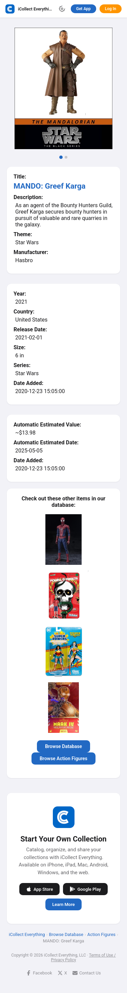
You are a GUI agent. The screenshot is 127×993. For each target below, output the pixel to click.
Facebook (39, 972)
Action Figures (101, 934)
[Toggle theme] (62, 8)
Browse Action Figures (63, 758)
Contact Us (86, 972)
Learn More (63, 904)
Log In (110, 8)
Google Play (85, 889)
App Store (39, 889)
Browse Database (63, 746)
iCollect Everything (27, 934)
